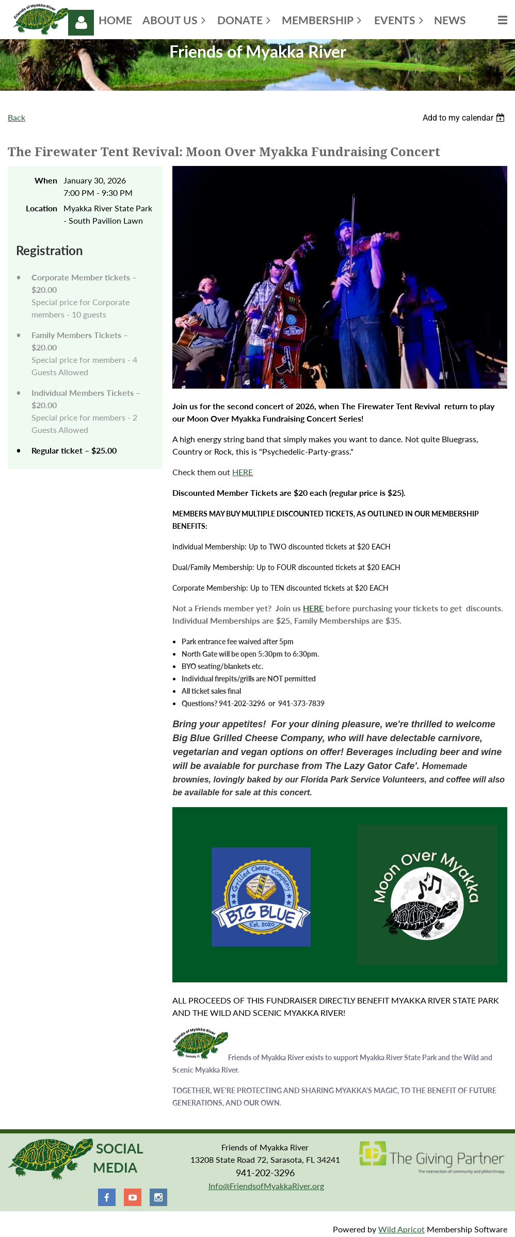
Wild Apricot (401, 1229)
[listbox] (465, 117)
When (46, 180)
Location (41, 208)
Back (16, 117)
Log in (81, 23)
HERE (242, 472)
